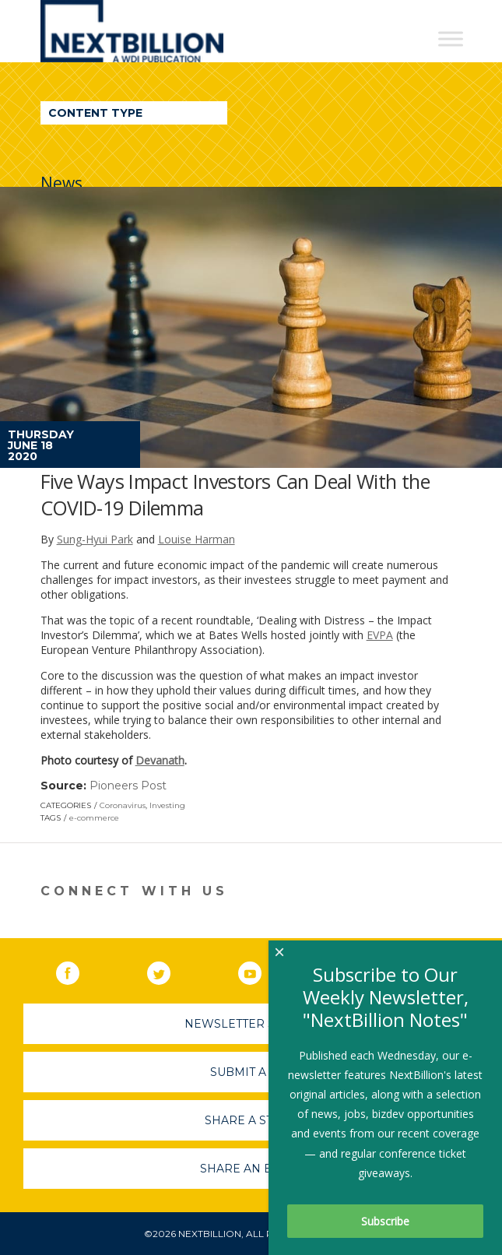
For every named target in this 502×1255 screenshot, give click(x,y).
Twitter (169, 970)
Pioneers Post (128, 786)
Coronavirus (123, 805)
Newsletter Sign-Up (251, 1024)
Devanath (159, 760)
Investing (167, 805)
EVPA (380, 635)
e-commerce (94, 818)
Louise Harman (196, 539)
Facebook (78, 970)
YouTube (261, 970)
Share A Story (251, 1120)
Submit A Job (251, 1072)
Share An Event (251, 1169)
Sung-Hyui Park (95, 539)
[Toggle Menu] (450, 38)
